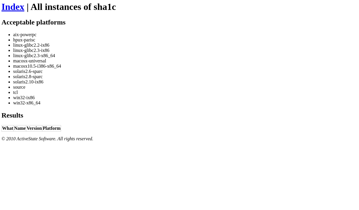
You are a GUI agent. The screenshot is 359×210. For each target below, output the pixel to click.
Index (12, 6)
